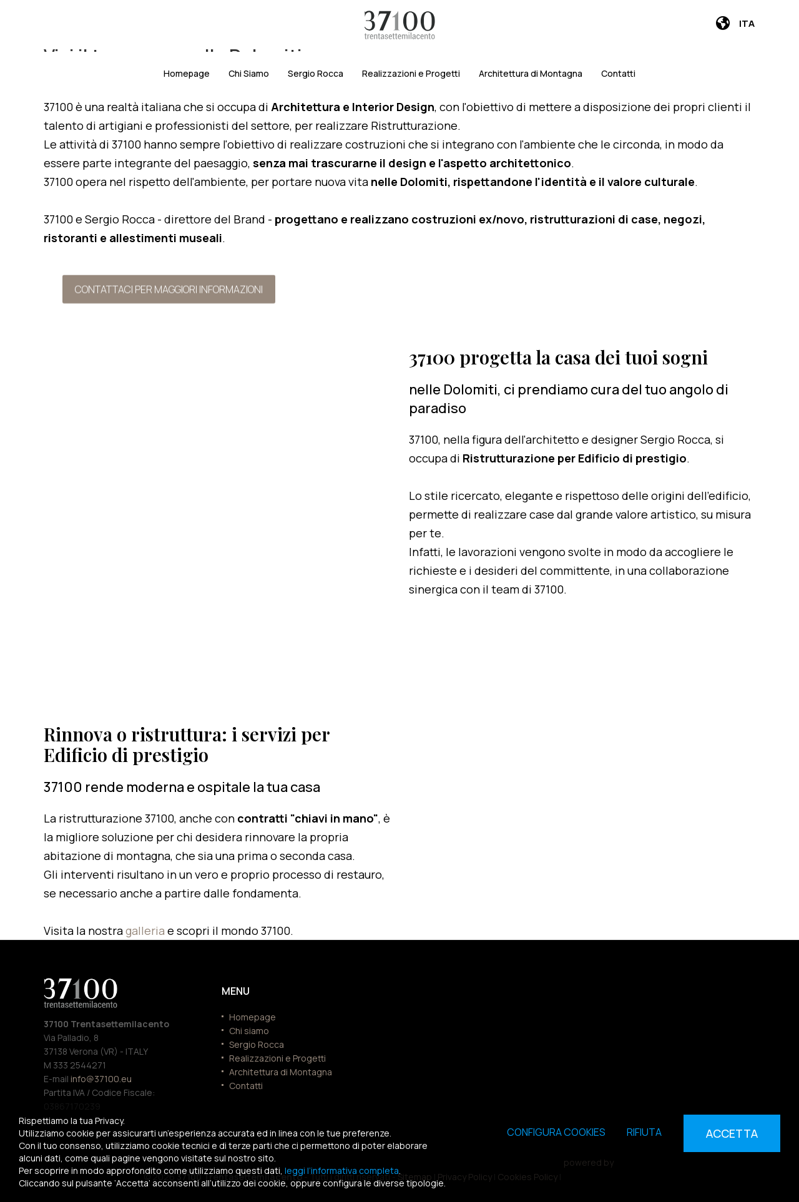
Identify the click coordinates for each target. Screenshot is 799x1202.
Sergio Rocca (315, 73)
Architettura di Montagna (530, 73)
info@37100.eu (101, 1079)
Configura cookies (556, 1132)
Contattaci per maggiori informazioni (169, 288)
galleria (146, 930)
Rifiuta (644, 1132)
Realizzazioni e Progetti (411, 73)
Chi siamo (249, 1031)
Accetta (732, 1133)
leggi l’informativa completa (342, 1170)
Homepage (187, 73)
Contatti (618, 73)
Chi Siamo (248, 73)
